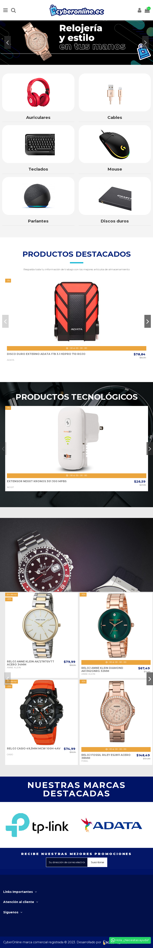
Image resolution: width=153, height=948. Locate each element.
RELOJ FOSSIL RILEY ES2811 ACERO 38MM (106, 756)
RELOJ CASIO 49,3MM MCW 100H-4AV (33, 748)
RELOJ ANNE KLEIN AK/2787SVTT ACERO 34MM (30, 663)
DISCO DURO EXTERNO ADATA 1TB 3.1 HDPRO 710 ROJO (46, 354)
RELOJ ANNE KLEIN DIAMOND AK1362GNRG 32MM (102, 669)
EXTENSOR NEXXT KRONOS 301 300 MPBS (36, 481)
